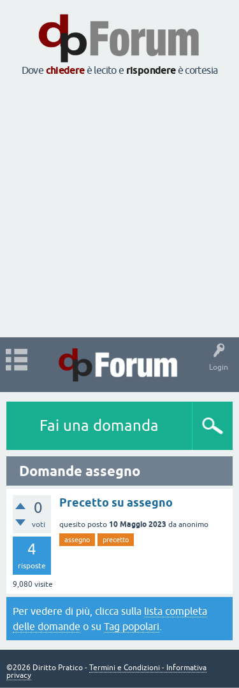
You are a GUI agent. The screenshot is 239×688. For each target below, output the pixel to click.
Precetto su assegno (116, 502)
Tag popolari (131, 626)
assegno (77, 540)
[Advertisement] (119, 207)
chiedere (65, 70)
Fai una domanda (99, 425)
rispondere (151, 70)
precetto (116, 540)
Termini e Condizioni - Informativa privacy (106, 671)
